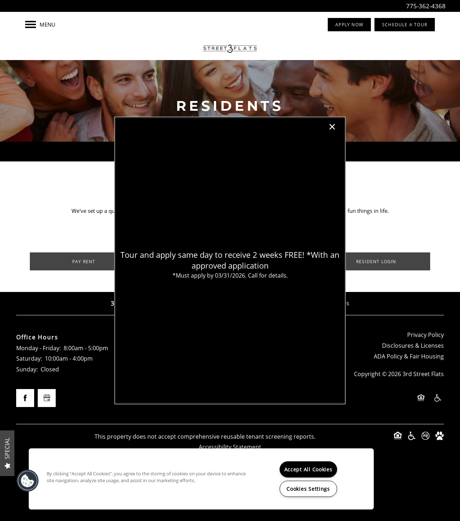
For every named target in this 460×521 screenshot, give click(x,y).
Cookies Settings (308, 488)
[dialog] (230, 260)
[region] (201, 478)
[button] (27, 480)
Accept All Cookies (308, 469)
